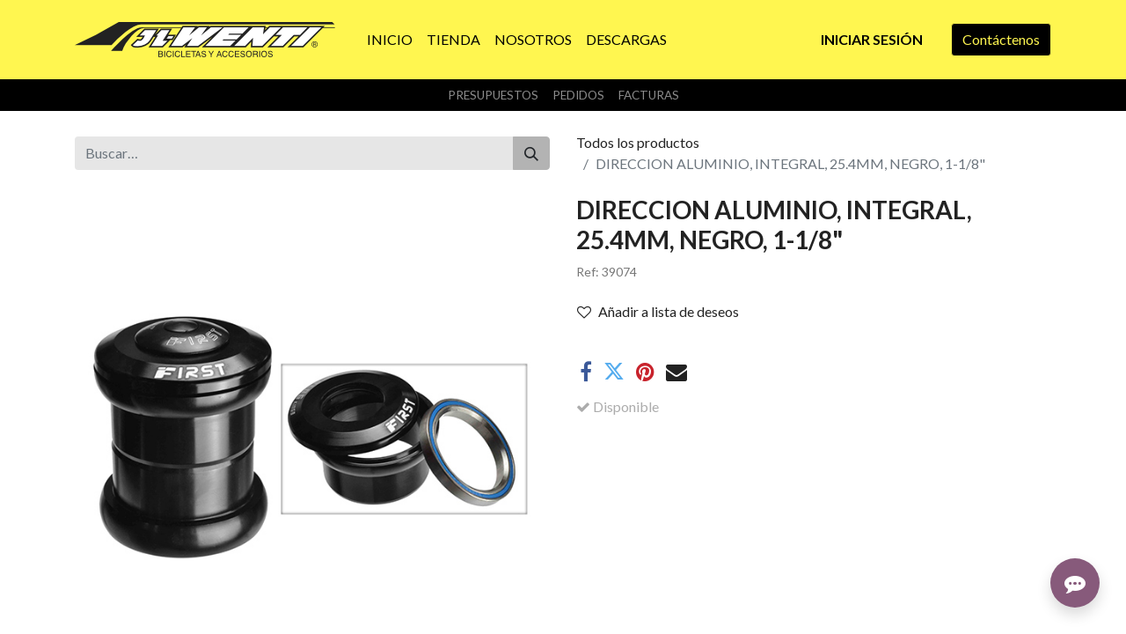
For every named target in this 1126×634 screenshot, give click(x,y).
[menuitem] (390, 39)
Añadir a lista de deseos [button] (658, 311)
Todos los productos (637, 142)
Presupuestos (493, 95)
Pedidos (578, 95)
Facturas (648, 95)
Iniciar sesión (872, 39)
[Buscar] (531, 153)
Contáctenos (1001, 39)
